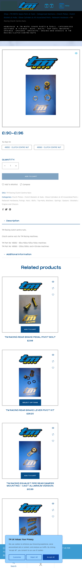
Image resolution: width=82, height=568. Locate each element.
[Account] (40, 564)
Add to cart (31, 176)
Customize (17, 557)
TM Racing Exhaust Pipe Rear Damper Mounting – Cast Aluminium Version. (20, 376)
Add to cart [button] (20, 310)
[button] (76, 53)
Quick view (34, 281)
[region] (33, 549)
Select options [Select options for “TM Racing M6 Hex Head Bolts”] (61, 367)
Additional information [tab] (18, 254)
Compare (26, 184)
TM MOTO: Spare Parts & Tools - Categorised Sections (32, 14)
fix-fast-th (6, 142)
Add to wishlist (11, 184)
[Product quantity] (10, 166)
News (64, 542)
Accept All (51, 557)
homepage (9, 26)
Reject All (33, 557)
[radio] (17, 147)
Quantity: (8, 160)
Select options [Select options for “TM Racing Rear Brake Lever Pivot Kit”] (61, 310)
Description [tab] (12, 221)
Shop (6, 14)
